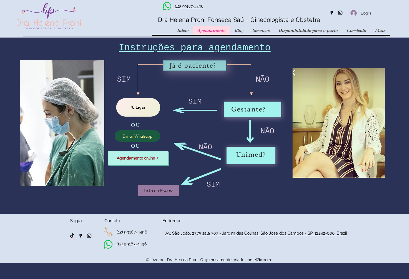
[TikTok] (72, 236)
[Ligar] (138, 107)
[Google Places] (332, 13)
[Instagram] (340, 13)
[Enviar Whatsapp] (137, 136)
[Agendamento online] (138, 158)
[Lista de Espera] (158, 190)
